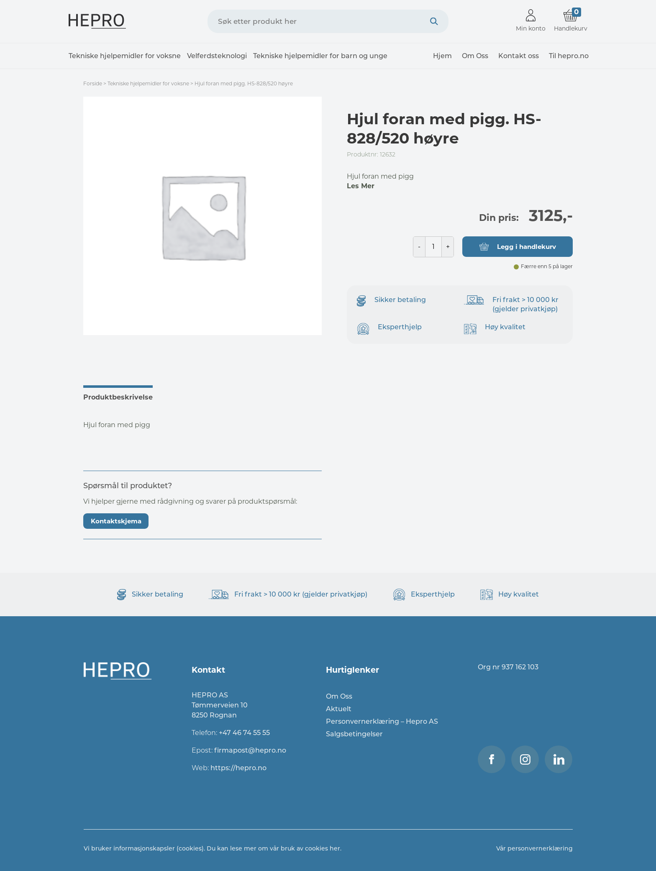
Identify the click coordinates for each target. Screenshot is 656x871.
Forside (92, 83)
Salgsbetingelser (354, 734)
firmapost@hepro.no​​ (250, 750)
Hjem (442, 56)
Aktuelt (338, 709)
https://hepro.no (239, 768)
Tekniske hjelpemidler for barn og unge (320, 56)
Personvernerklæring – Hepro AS (382, 721)
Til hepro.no (569, 56)
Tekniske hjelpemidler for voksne (125, 56)
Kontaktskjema (116, 521)
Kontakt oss (518, 56)
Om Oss (475, 56)
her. (335, 848)
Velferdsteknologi (217, 56)
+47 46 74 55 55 (244, 733)
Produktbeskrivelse (118, 397)
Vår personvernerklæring (534, 848)
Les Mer (360, 186)
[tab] (122, 396)
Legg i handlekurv (526, 247)
